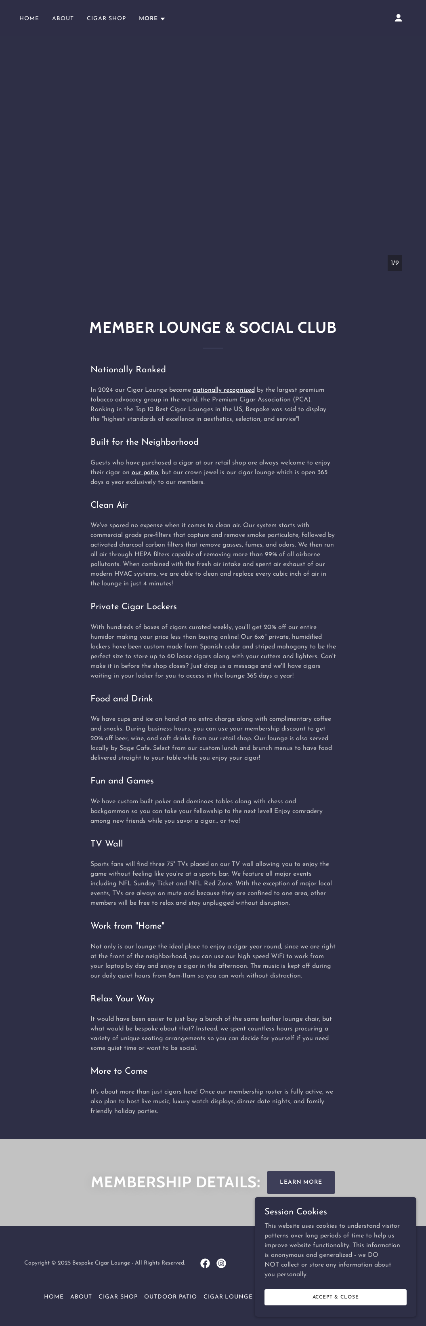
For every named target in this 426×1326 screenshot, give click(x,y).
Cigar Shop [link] (106, 19)
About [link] (63, 19)
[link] (205, 1263)
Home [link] (29, 19)
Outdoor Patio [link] (170, 1297)
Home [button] (54, 1297)
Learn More (301, 1182)
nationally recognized (224, 390)
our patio (145, 472)
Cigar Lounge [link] (228, 1297)
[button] (152, 19)
